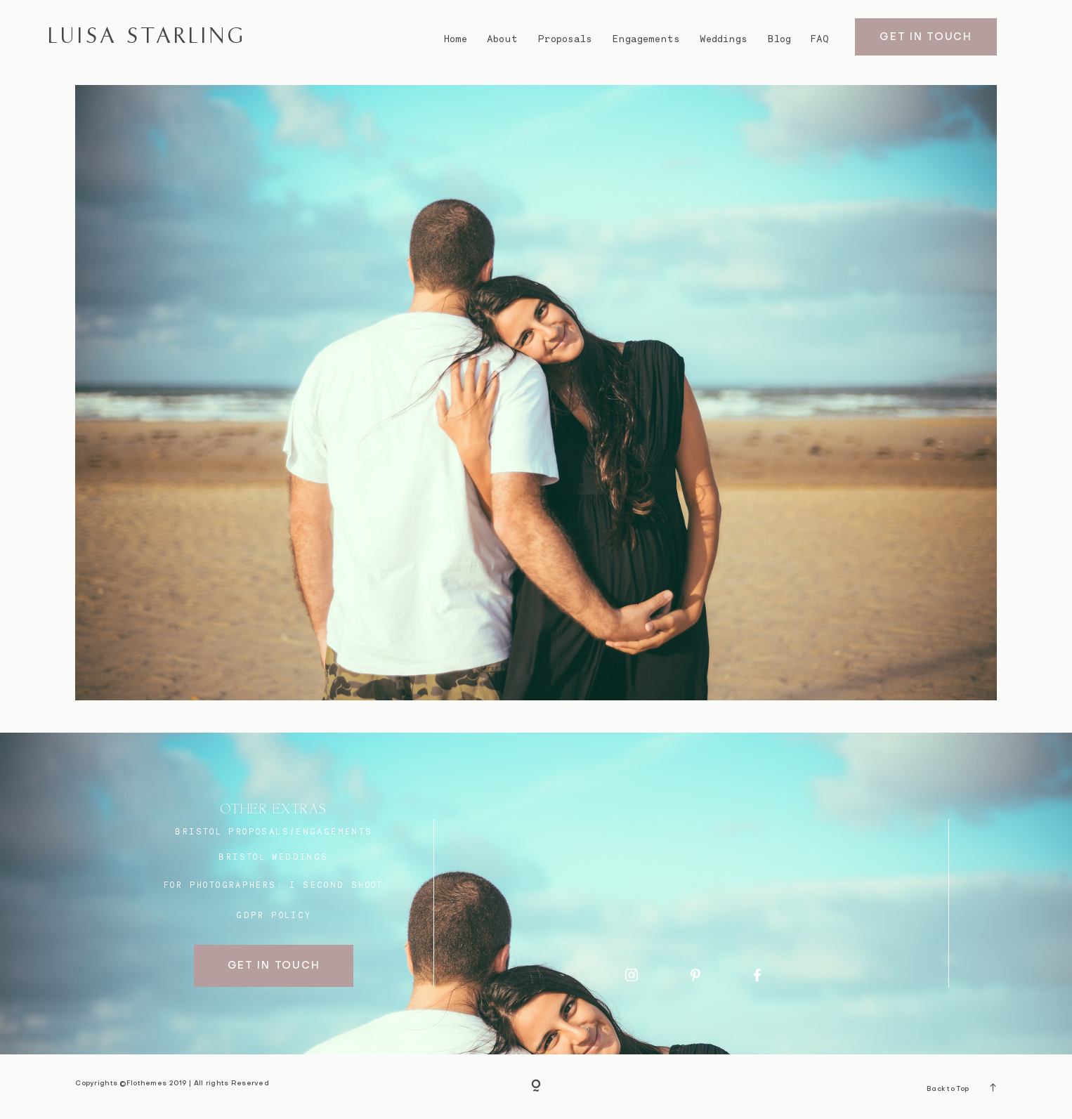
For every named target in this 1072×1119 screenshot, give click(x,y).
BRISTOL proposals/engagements (273, 831)
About (502, 38)
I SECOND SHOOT (336, 884)
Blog (779, 38)
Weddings (723, 38)
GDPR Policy (273, 915)
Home (455, 38)
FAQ (820, 38)
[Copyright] (536, 1087)
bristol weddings (273, 856)
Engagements (646, 38)
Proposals (565, 38)
